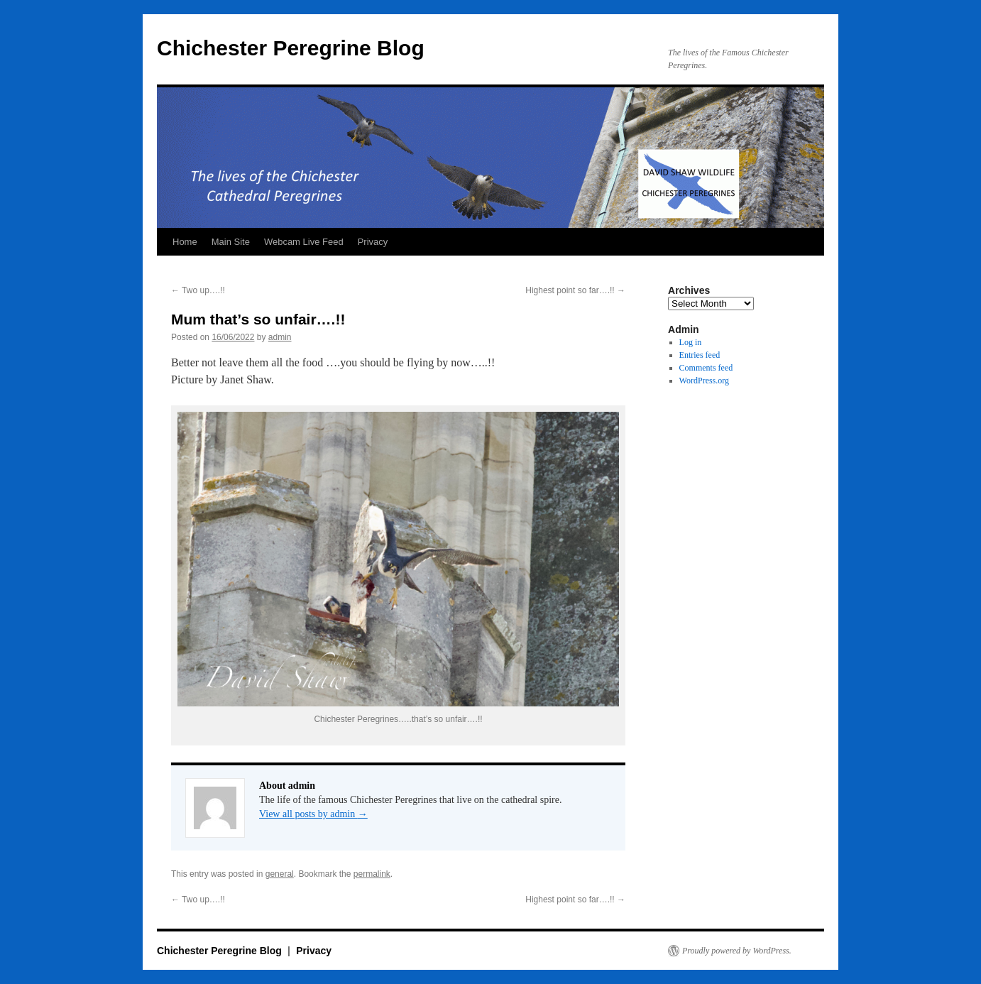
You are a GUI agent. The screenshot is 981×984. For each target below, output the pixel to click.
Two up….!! (198, 290)
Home (184, 241)
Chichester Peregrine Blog (290, 48)
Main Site (231, 241)
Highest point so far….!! (575, 290)
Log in (690, 342)
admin (280, 337)
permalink (372, 874)
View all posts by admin (313, 814)
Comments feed (706, 368)
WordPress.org (704, 381)
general (279, 874)
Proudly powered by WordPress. (736, 951)
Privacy (373, 241)
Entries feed (699, 355)
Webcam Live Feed (304, 241)
